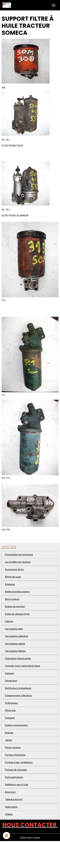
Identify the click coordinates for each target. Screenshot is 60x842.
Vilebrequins (11, 807)
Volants (9, 814)
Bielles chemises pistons (17, 591)
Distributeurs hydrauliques (18, 688)
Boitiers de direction (15, 606)
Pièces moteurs (13, 747)
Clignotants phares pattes (18, 658)
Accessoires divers (14, 569)
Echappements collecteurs (18, 695)
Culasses (9, 673)
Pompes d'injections (15, 755)
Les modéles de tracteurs (18, 562)
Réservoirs (10, 792)
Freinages (10, 718)
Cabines (9, 621)
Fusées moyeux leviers (16, 725)
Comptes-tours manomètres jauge (22, 666)
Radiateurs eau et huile (16, 784)
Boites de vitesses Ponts (17, 614)
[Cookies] (6, 835)
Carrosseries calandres (16, 636)
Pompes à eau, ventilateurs (18, 762)
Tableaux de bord (13, 799)
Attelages (10, 584)
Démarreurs (11, 680)
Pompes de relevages (16, 769)
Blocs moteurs (12, 599)
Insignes (9, 732)
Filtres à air (10, 710)
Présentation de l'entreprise (19, 554)
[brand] (7, 5)
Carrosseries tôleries (15, 651)
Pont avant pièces (14, 777)
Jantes (8, 740)
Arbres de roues (13, 577)
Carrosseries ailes (14, 629)
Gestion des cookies (30, 837)
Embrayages (11, 703)
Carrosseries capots (15, 643)
